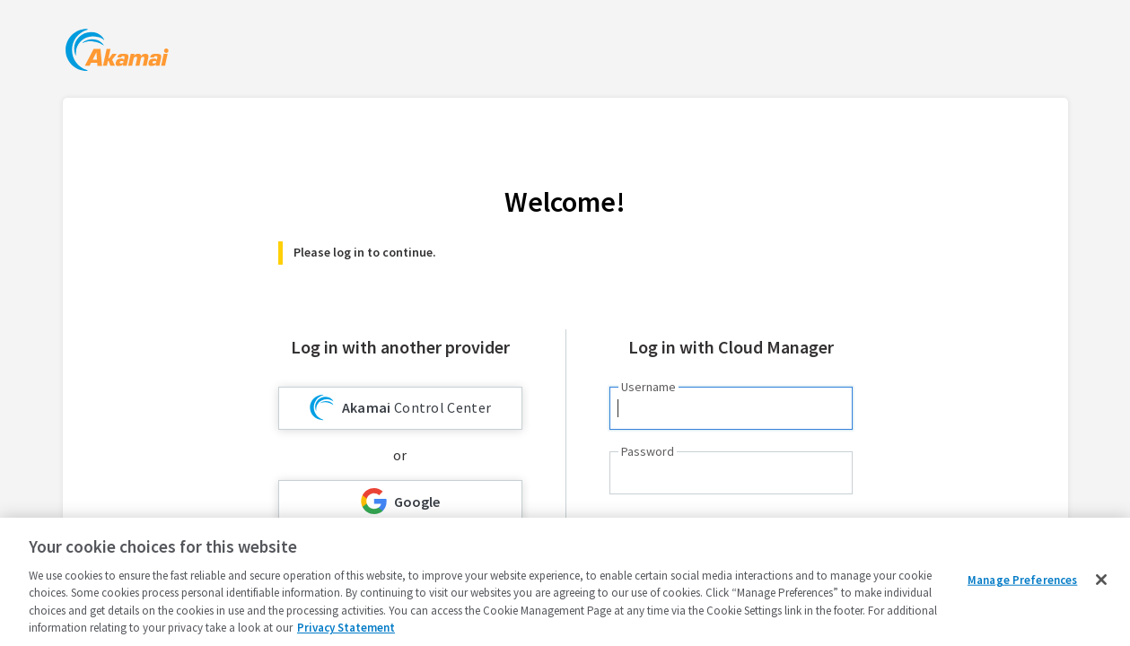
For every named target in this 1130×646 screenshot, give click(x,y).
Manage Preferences (1022, 580)
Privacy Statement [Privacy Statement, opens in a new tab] (346, 627)
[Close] (1101, 579)
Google (400, 501)
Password (647, 451)
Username (648, 387)
